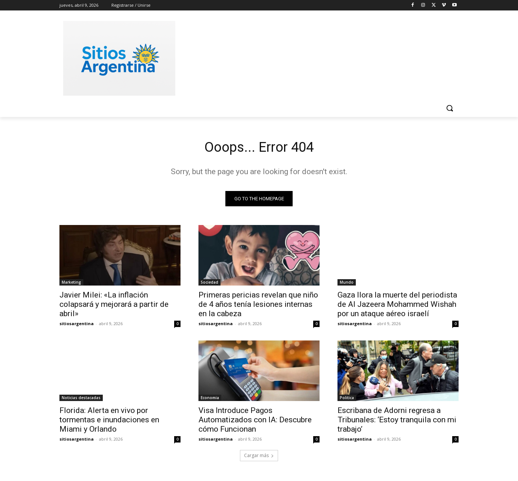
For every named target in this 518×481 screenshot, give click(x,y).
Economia (210, 399)
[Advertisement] (315, 57)
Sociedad (209, 284)
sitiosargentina (76, 325)
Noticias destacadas (81, 399)
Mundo (347, 284)
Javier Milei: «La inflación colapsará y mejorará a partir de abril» (114, 306)
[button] (450, 108)
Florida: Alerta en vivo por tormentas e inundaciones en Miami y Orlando (109, 421)
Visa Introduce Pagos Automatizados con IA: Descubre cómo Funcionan (255, 421)
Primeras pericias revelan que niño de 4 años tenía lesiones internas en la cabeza (258, 306)
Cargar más (259, 457)
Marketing (71, 284)
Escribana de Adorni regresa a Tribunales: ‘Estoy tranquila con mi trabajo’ (396, 421)
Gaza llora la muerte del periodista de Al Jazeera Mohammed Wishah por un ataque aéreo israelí (397, 306)
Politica (347, 399)
